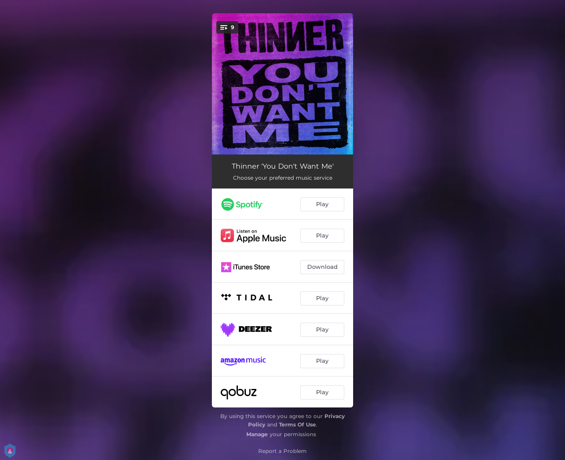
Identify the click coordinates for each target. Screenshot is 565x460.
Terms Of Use (297, 424)
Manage (257, 434)
